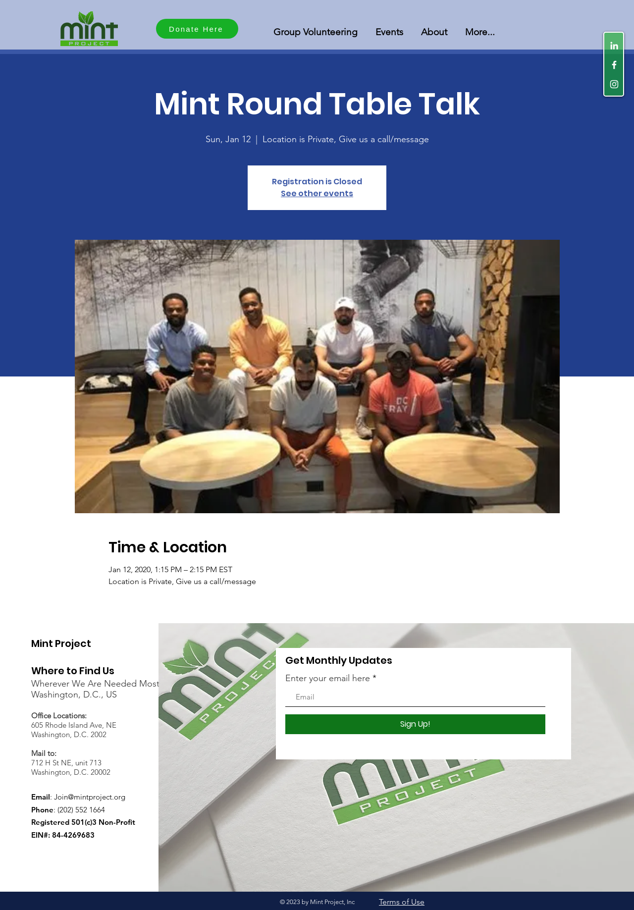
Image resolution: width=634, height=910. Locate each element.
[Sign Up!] (415, 724)
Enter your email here (327, 678)
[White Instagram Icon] (614, 84)
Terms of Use (401, 902)
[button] (315, 27)
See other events (317, 193)
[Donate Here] (197, 29)
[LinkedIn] (614, 45)
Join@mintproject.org (89, 797)
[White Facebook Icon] (614, 64)
